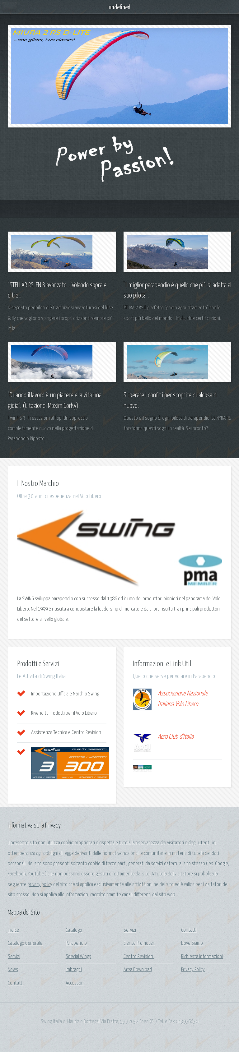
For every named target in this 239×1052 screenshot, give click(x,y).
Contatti (15, 983)
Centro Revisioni (139, 956)
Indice (13, 930)
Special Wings (78, 956)
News (13, 969)
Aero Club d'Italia (176, 737)
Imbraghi (74, 969)
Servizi (14, 956)
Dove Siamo (192, 943)
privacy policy (39, 884)
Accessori (75, 983)
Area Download (138, 969)
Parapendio (76, 943)
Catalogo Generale (25, 943)
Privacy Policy (193, 969)
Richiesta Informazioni (202, 956)
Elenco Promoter (139, 943)
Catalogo (74, 930)
